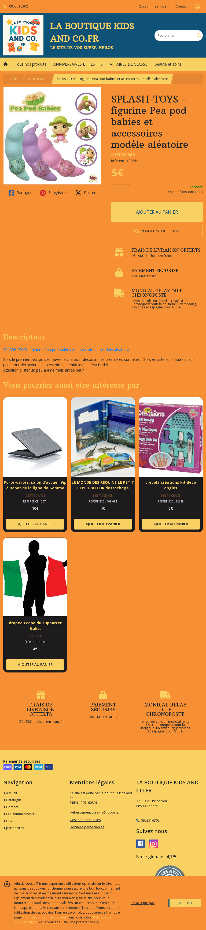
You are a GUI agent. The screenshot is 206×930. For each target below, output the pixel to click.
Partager (20, 193)
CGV (8, 821)
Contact (181, 6)
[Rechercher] (199, 35)
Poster (85, 193)
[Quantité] (121, 189)
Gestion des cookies (85, 820)
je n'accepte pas (142, 903)
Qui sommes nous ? (19, 814)
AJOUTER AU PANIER (157, 212)
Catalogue (12, 800)
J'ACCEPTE (185, 903)
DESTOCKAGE (38, 79)
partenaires (13, 828)
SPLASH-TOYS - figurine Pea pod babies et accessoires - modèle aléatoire (66, 349)
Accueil (14, 79)
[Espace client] (197, 6)
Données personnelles (87, 827)
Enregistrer (53, 193)
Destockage (123, 154)
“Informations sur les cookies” (45, 917)
